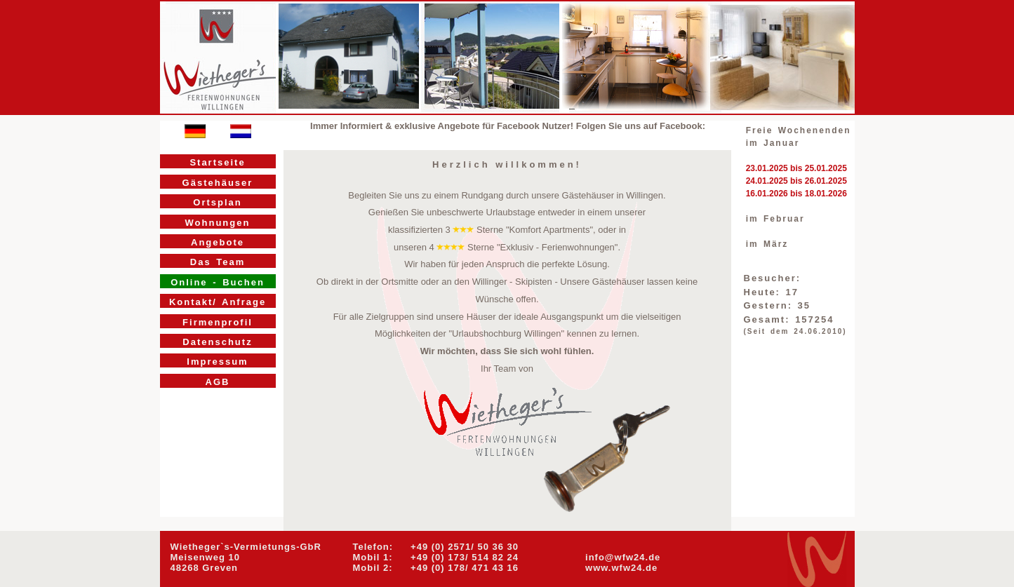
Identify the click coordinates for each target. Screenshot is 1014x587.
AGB (218, 382)
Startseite (217, 162)
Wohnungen (218, 222)
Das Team (217, 262)
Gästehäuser (217, 182)
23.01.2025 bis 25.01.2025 (796, 168)
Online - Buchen (218, 282)
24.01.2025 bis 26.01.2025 (796, 181)
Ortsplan (217, 202)
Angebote (217, 242)
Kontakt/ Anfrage (217, 302)
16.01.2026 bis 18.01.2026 (796, 193)
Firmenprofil (217, 322)
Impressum (217, 361)
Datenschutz (217, 342)
